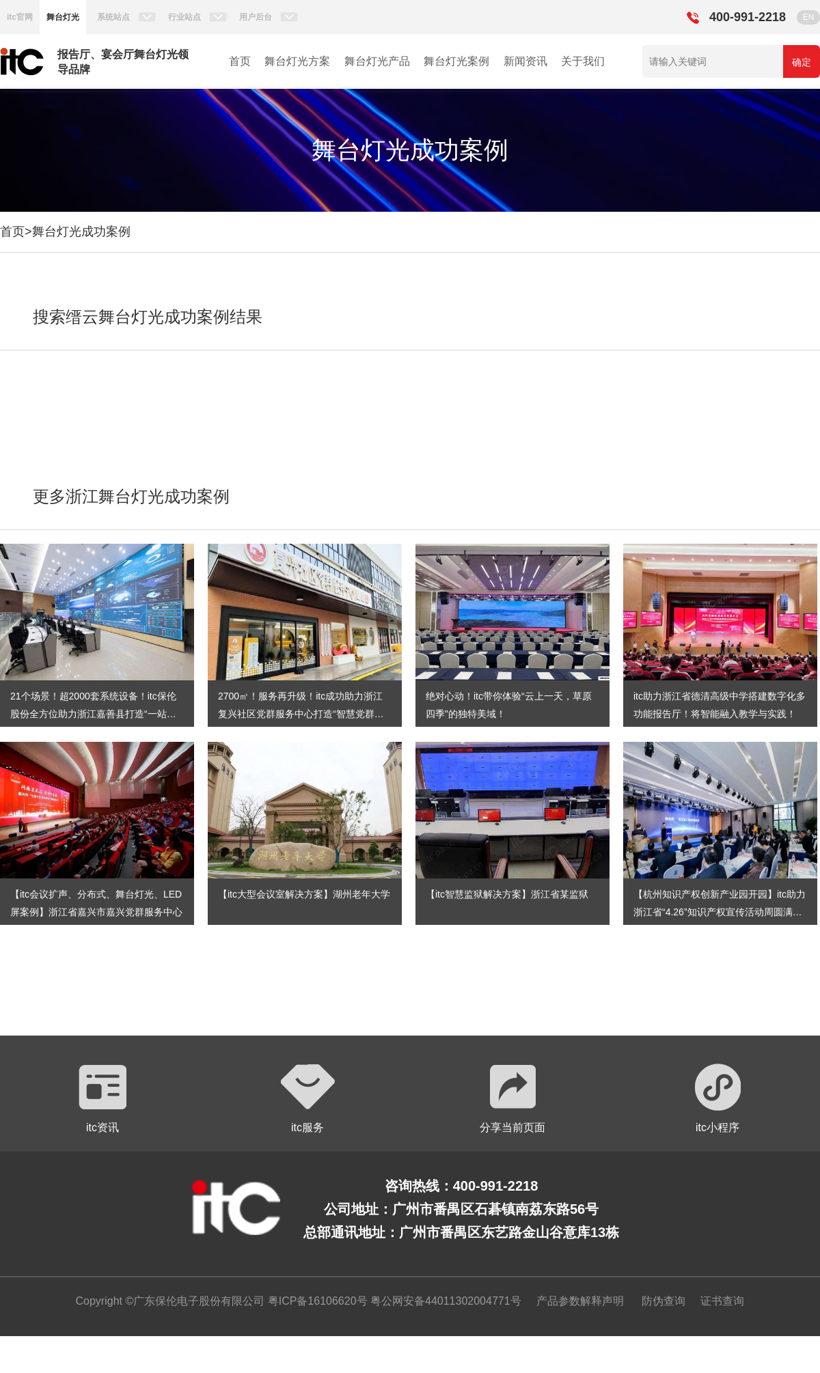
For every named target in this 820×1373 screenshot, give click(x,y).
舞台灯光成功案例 (81, 231)
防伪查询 (663, 1301)
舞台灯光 (62, 17)
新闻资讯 (525, 61)
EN (809, 17)
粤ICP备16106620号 (315, 1301)
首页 (240, 61)
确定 (801, 62)
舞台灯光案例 (456, 61)
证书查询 (722, 1301)
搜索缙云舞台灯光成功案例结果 (147, 316)
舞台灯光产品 (377, 61)
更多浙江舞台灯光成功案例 (131, 496)
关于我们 (583, 61)
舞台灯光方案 (297, 61)
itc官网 (20, 17)
